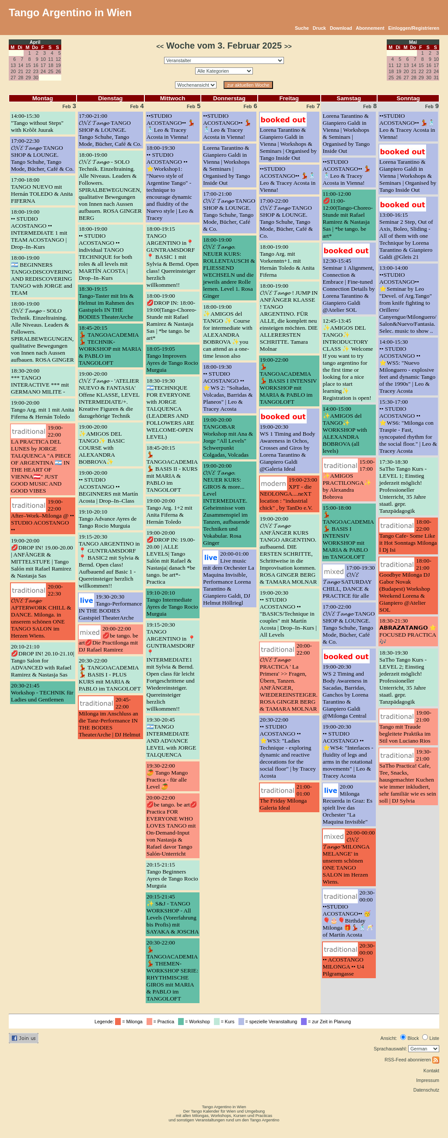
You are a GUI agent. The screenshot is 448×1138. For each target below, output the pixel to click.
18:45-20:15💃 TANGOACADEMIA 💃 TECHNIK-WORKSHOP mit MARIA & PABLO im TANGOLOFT (110, 345)
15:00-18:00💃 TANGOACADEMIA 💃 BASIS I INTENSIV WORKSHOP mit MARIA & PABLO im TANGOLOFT (348, 532)
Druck (319, 28)
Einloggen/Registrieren (413, 28)
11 (50, 59)
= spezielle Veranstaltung (269, 1021)
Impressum (427, 1080)
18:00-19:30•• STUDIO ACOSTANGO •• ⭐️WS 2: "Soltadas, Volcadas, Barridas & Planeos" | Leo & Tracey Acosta (227, 387)
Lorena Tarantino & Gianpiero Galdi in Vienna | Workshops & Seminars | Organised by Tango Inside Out (226, 165)
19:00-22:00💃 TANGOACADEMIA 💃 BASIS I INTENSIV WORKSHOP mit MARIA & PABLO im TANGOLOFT (288, 380)
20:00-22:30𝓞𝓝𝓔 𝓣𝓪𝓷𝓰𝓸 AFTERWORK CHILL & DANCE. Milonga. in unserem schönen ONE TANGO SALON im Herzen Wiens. (41, 611)
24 (43, 71)
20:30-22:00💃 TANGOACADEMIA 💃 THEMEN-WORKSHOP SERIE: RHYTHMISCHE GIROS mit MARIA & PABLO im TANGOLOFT (172, 970)
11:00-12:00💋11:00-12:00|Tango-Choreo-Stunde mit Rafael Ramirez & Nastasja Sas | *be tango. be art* (348, 214)
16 (35, 65)
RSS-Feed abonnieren (412, 1059)
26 (58, 71)
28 (20, 77)
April (35, 42)
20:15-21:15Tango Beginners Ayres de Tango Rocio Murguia (172, 875)
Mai (413, 42)
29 (28, 77)
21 (20, 71)
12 (58, 59)
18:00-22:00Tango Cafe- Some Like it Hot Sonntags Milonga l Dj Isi (408, 535)
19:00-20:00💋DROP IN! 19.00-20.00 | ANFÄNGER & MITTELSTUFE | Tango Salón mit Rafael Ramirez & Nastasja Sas (42, 558)
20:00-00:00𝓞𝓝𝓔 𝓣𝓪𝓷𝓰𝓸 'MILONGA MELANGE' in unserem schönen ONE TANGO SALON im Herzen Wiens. (349, 857)
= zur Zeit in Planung (327, 1021)
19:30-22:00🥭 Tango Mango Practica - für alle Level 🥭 (167, 776)
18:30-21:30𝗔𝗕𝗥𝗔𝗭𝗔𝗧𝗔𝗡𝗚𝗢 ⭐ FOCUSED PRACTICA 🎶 (408, 631)
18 (50, 65)
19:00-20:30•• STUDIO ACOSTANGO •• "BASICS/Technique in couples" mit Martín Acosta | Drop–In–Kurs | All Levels (288, 613)
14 (20, 65)
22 (28, 71)
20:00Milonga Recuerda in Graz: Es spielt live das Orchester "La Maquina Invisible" (348, 804)
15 (28, 65)
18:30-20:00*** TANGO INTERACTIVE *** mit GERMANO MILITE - (40, 381)
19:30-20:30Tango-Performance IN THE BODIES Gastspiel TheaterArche (110, 607)
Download (341, 28)
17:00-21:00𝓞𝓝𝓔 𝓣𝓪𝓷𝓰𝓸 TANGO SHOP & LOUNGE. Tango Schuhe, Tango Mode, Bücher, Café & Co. (110, 130)
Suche (302, 28)
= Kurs (225, 1021)
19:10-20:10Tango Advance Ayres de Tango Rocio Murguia (107, 518)
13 (13, 65)
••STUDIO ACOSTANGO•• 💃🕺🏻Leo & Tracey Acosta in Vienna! (171, 126)
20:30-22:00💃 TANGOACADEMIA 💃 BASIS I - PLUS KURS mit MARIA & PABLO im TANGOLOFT (110, 674)
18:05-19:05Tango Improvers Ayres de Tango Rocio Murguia (172, 359)
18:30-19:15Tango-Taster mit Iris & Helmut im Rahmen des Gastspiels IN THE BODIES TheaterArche (106, 302)
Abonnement (370, 28)
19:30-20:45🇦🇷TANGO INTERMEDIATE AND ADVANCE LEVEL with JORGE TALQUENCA (171, 737)
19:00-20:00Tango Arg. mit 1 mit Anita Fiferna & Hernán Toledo (42, 409)
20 (13, 71)
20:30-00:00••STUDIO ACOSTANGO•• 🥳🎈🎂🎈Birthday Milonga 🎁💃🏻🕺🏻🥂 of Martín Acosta (349, 913)
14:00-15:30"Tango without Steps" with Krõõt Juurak (37, 123)
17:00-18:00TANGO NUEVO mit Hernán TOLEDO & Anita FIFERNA (42, 190)
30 (35, 77)
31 (436, 77)
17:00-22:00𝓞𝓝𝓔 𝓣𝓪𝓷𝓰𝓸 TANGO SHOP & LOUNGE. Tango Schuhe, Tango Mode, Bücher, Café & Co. (286, 218)
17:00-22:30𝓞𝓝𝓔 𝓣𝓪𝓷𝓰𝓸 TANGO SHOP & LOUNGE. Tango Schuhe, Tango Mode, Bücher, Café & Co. (42, 154)
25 (50, 71)
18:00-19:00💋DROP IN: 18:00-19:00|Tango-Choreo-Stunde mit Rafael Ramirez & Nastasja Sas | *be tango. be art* (171, 316)
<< (160, 46)
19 (58, 65)
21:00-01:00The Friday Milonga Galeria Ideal (286, 797)
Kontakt (431, 1070)
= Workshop (195, 1021)
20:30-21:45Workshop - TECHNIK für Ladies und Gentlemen (42, 692)
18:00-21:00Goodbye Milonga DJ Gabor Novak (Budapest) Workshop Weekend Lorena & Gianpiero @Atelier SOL (405, 585)
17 (43, 65)
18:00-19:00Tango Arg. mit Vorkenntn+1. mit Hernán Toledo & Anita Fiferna (287, 260)
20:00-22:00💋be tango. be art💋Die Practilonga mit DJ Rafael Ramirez (108, 639)
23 (35, 71)
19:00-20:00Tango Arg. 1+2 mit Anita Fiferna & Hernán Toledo (169, 511)
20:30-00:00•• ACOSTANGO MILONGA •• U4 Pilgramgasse (349, 959)
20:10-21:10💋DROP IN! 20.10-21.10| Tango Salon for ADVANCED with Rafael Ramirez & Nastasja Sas (42, 660)
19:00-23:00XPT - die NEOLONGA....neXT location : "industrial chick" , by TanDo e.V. (288, 493)
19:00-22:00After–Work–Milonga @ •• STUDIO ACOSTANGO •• (42, 515)
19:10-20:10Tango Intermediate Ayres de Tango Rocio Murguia (172, 603)
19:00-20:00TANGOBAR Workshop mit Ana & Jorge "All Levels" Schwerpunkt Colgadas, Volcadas (228, 437)
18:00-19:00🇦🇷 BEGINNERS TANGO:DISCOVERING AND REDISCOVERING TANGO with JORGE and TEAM (41, 275)
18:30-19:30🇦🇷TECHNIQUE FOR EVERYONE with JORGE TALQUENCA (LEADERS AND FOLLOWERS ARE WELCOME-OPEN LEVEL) (170, 408)
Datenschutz (426, 1089)
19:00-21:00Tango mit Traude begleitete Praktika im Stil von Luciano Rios (405, 726)
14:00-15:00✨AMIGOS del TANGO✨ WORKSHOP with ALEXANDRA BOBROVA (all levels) (345, 429)
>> (288, 46)
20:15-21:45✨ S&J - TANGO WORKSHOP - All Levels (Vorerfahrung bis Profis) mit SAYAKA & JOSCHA (173, 914)
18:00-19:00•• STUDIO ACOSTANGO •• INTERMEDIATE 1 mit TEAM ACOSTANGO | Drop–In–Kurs (39, 229)
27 (13, 77)
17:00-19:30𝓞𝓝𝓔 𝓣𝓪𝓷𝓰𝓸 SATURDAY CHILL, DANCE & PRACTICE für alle (349, 581)
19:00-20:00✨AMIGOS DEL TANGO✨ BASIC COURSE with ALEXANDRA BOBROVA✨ (102, 444)
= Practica (162, 1021)
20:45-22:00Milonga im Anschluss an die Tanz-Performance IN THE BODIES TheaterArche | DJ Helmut (109, 717)
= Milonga (130, 1021)
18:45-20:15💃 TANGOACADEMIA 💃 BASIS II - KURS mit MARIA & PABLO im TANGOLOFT (172, 468)
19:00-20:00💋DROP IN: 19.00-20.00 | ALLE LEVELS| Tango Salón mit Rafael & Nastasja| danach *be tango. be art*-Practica (171, 557)
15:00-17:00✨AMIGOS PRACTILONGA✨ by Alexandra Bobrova (349, 479)
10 (43, 59)
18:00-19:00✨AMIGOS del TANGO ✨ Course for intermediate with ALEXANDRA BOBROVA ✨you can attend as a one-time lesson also (227, 331)
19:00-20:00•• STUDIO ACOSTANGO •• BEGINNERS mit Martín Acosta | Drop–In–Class (108, 486)
